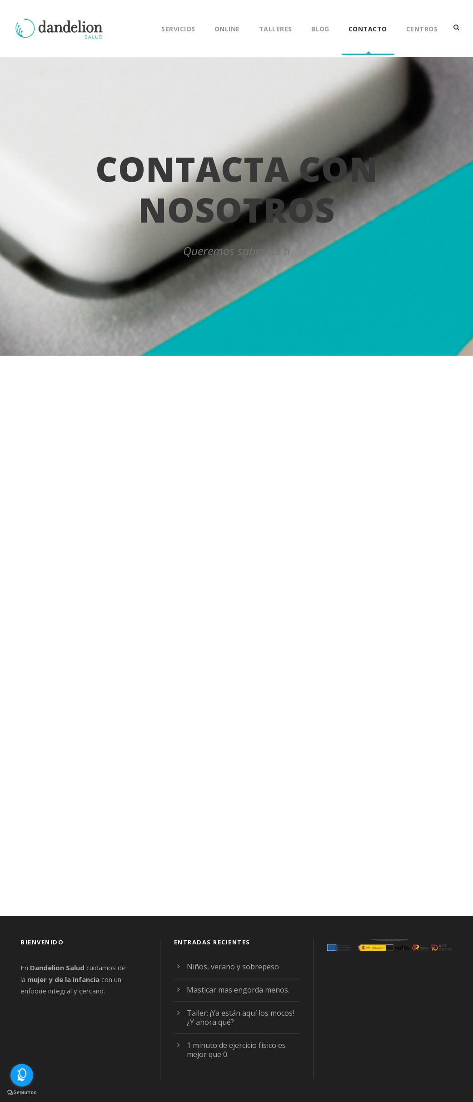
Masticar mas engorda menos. (235, 989)
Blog (319, 28)
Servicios (174, 28)
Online (224, 28)
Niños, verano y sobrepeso (230, 966)
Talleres (273, 28)
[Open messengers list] (21, 1075)
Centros (421, 28)
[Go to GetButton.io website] (21, 1093)
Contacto (367, 28)
